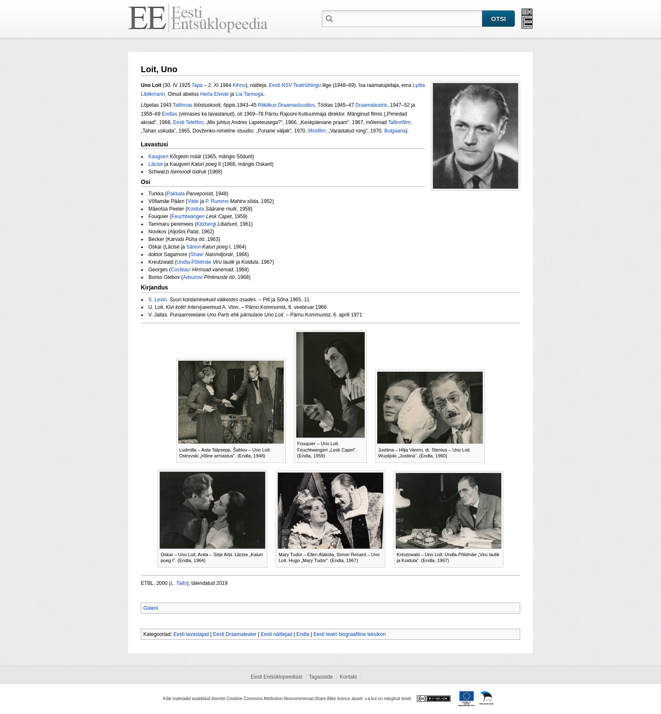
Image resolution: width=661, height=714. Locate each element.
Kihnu (239, 85)
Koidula (195, 209)
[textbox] (408, 18)
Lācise (155, 164)
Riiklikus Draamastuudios (286, 105)
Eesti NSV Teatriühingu (295, 85)
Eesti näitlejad (276, 634)
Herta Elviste (214, 94)
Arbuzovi (193, 277)
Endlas (169, 114)
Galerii (150, 608)
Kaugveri (158, 157)
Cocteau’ (181, 270)
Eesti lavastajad (191, 634)
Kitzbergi (206, 224)
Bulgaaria (395, 131)
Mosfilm (316, 131)
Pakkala (176, 194)
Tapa (197, 85)
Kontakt (348, 677)
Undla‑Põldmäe (194, 262)
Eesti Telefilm (188, 122)
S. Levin (157, 300)
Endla (302, 634)
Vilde (193, 201)
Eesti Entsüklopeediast (276, 677)
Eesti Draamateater (234, 634)
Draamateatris (371, 105)
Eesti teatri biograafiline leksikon (349, 634)
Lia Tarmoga (249, 94)
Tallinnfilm (399, 122)
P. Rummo (216, 201)
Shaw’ (197, 254)
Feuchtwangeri (188, 216)
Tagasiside (321, 677)
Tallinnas (183, 105)
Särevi (193, 247)
